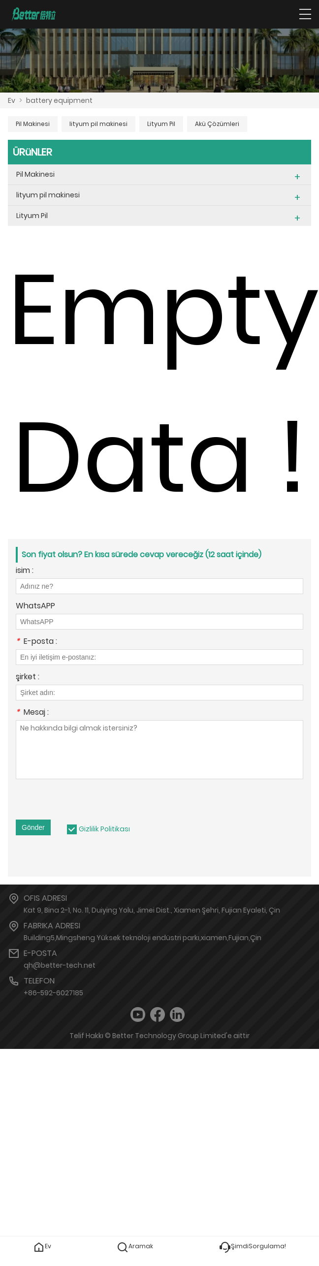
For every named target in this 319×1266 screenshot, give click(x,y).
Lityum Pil (161, 124)
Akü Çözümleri (217, 124)
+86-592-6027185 (53, 993)
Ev (11, 100)
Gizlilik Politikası (104, 829)
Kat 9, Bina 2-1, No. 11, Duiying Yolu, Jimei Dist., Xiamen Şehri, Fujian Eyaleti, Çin (152, 910)
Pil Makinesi (33, 124)
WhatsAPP (35, 606)
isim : (24, 571)
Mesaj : (32, 713)
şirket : (27, 677)
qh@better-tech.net (60, 965)
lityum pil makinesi (98, 124)
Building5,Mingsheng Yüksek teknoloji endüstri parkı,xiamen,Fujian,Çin (142, 938)
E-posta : (36, 642)
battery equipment (59, 100)
